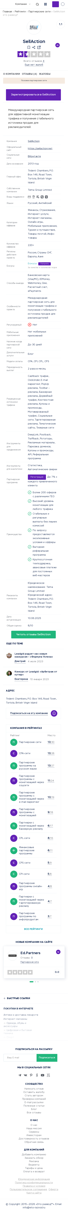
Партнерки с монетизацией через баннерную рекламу (31, 826)
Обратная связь (34, 1142)
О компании (11, 74)
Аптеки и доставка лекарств (21, 1015)
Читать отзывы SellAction (33, 634)
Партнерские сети (30, 742)
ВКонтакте (34, 156)
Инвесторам (34, 1135)
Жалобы (44, 74)
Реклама (34, 1161)
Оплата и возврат (34, 1172)
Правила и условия (34, 1186)
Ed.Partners (30, 953)
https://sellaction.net (40, 149)
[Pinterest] (31, 1075)
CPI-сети (24, 874)
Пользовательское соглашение (28, 1189)
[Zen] (37, 1075)
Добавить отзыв (55, 4)
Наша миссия (34, 1129)
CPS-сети (24, 863)
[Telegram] (20, 1075)
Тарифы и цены (34, 1168)
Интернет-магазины (15, 1019)
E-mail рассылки (34, 1102)
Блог (34, 1109)
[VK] (25, 1075)
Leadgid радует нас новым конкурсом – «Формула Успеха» (34, 655)
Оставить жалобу (34, 1092)
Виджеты (34, 1165)
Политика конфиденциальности (34, 1183)
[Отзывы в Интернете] (7, 4)
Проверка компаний (34, 1099)
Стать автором (34, 1096)
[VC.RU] (48, 1075)
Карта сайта (34, 1193)
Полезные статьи (34, 1106)
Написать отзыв (34, 1089)
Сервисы (34, 1132)
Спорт (10, 1037)
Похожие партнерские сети (34, 81)
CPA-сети (24, 753)
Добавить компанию (34, 1155)
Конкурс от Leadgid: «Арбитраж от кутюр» (36, 673)
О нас (34, 1125)
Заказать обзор (34, 1158)
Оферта (53, 1189)
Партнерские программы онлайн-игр (31, 886)
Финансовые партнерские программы (27, 850)
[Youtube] (42, 1075)
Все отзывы (34, 1113)
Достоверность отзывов (34, 1139)
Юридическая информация (34, 1179)
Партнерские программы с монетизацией (27, 812)
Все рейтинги (33, 929)
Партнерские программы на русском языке (28, 766)
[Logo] (34, 27)
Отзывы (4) (29, 74)
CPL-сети (24, 838)
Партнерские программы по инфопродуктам (28, 916)
